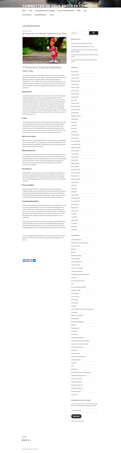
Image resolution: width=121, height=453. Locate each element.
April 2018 (74, 191)
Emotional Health (75, 290)
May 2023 (74, 128)
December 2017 (75, 198)
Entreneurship (75, 293)
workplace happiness (77, 388)
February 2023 (75, 135)
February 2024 (75, 103)
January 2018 (74, 195)
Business (73, 252)
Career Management (76, 261)
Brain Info (73, 249)
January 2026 (75, 78)
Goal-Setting (74, 303)
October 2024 (75, 93)
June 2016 (74, 217)
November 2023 (75, 109)
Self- (72, 366)
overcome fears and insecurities (79, 344)
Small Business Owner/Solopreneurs (81, 372)
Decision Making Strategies (78, 287)
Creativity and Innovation (78, 280)
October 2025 (75, 84)
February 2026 (75, 75)
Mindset (73, 325)
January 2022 (74, 154)
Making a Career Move (77, 315)
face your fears (75, 296)
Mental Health (75, 318)
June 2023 (74, 125)
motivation (74, 331)
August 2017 (74, 207)
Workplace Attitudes (76, 382)
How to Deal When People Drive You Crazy (82, 46)
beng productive (75, 246)
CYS (72, 284)
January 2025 (75, 90)
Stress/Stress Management (78, 375)
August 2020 (74, 157)
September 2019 (75, 179)
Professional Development (78, 356)
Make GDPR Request (40, 14)
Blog (85, 10)
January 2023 (75, 138)
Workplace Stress (76, 391)
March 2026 (74, 71)
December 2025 (75, 81)
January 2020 (75, 166)
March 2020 (74, 160)
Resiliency (74, 363)
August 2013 (74, 220)
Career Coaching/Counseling (66, 10)
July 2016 (73, 214)
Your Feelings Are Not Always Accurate (81, 43)
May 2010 (74, 226)
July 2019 (73, 185)
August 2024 (74, 97)
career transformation (77, 268)
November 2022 (75, 144)
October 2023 (75, 112)
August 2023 (74, 119)
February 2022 (75, 150)
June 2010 (74, 223)
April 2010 (74, 229)
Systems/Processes (76, 378)
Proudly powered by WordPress (30, 449)
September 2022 (75, 147)
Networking (74, 334)
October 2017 (75, 204)
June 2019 (74, 188)
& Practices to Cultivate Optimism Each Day (44, 33)
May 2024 (74, 100)
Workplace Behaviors (77, 385)
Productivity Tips (75, 353)
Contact (51, 14)
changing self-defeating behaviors (80, 274)
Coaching (73, 277)
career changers (75, 258)
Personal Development (77, 347)
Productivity (74, 350)
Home (24, 10)
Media (79, 10)
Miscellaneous (75, 328)
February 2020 (75, 163)
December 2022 (75, 141)
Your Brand (74, 394)
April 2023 (74, 131)
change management (77, 271)
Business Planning (76, 255)
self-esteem (74, 369)
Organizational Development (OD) (80, 340)
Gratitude (73, 306)
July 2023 (73, 122)
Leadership (74, 312)
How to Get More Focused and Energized (82, 309)
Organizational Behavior (77, 337)
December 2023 (75, 106)
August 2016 (74, 210)
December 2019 (75, 169)
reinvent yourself (75, 359)
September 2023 (75, 116)
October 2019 (75, 176)
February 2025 (75, 87)
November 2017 (75, 201)
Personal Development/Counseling (45, 10)
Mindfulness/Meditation (77, 322)
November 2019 (75, 173)
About (30, 10)
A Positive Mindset (76, 239)
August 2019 (74, 182)
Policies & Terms (27, 14)
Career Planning (75, 265)
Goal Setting (74, 299)
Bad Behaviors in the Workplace (79, 242)
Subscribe (76, 416)
